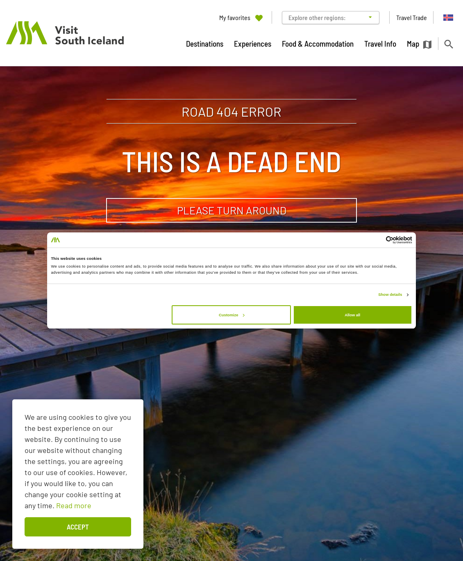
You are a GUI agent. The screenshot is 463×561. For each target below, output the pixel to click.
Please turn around (231, 210)
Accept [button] (78, 527)
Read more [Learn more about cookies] (73, 505)
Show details (390, 295)
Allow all (352, 315)
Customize (231, 315)
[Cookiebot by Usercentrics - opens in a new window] (376, 240)
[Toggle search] (448, 44)
